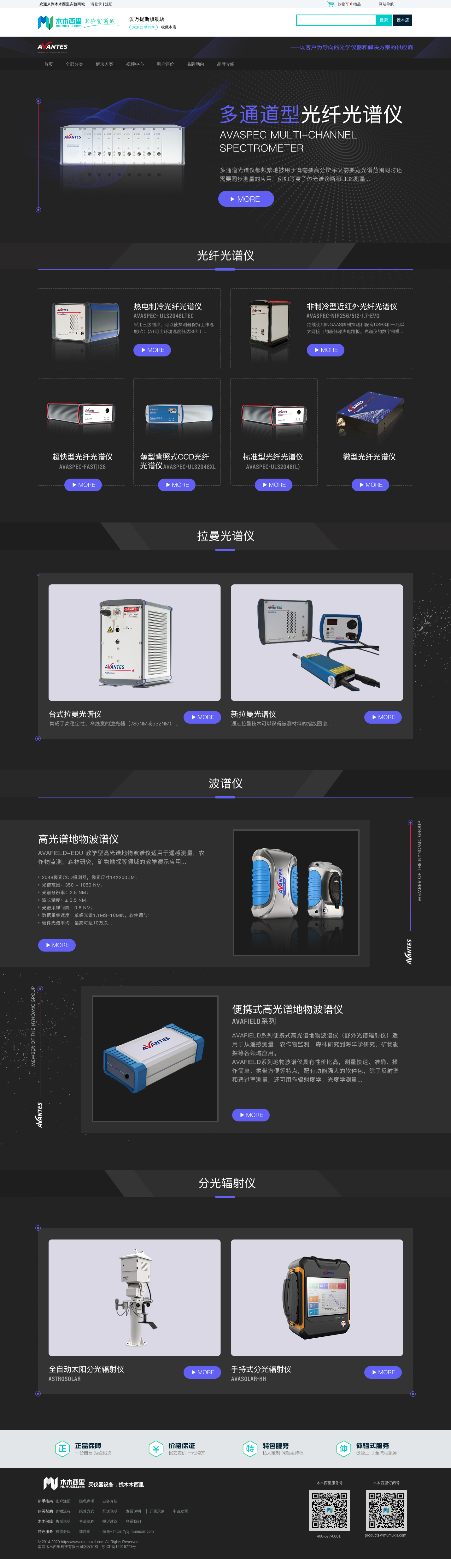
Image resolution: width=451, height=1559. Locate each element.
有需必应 (63, 1531)
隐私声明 (86, 1501)
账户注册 (63, 1501)
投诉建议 (110, 1521)
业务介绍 (110, 1501)
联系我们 (133, 1521)
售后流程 (86, 1521)
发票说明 (133, 1511)
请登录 (96, 4)
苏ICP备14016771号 (119, 1546)
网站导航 (386, 4)
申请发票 (180, 1511)
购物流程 (63, 1511)
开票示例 (157, 1511)
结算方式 (86, 1511)
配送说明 (110, 1511)
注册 (109, 4)
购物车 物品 (349, 4)
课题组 (85, 1531)
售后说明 (63, 1521)
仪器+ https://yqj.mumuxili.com (128, 1531)
